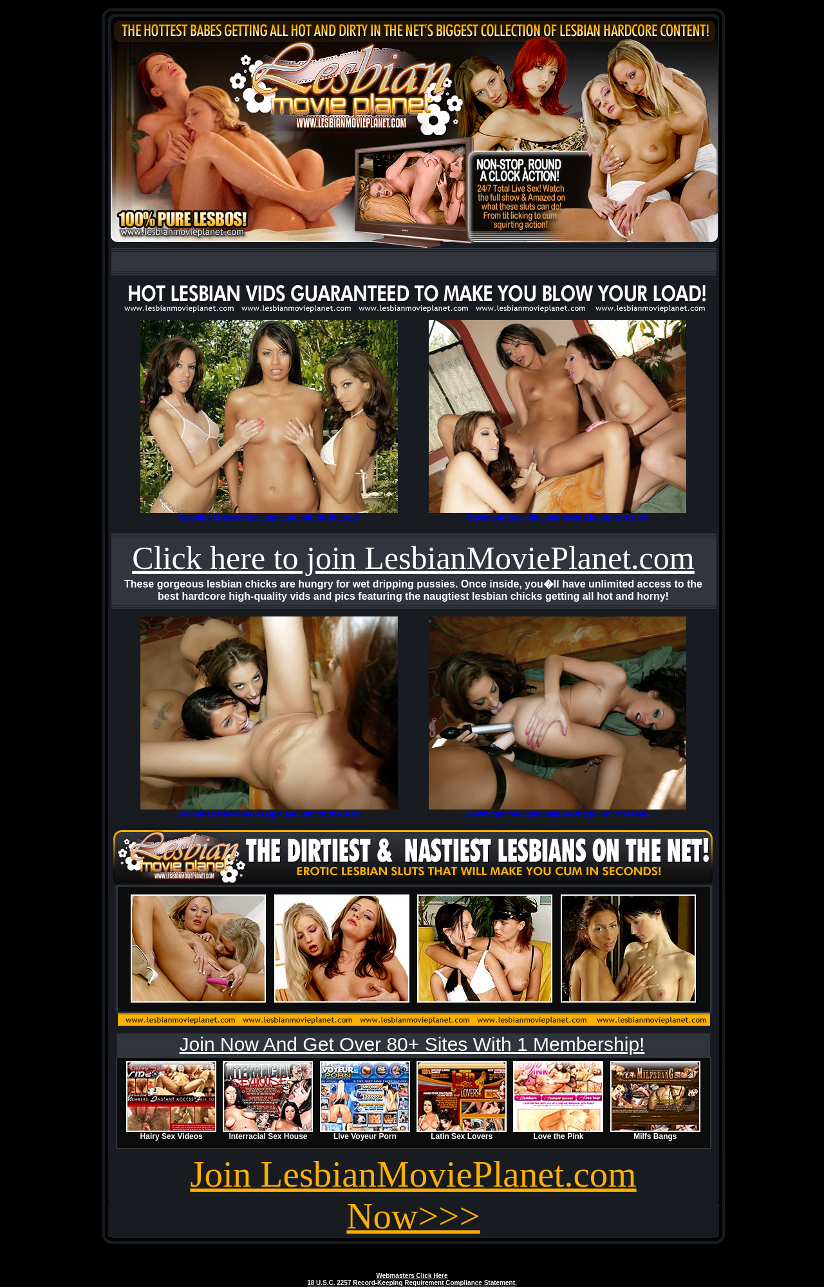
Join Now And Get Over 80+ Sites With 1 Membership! (412, 1044)
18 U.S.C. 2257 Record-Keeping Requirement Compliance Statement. (412, 1282)
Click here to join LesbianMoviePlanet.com (413, 558)
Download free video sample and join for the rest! (268, 517)
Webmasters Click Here (412, 1275)
